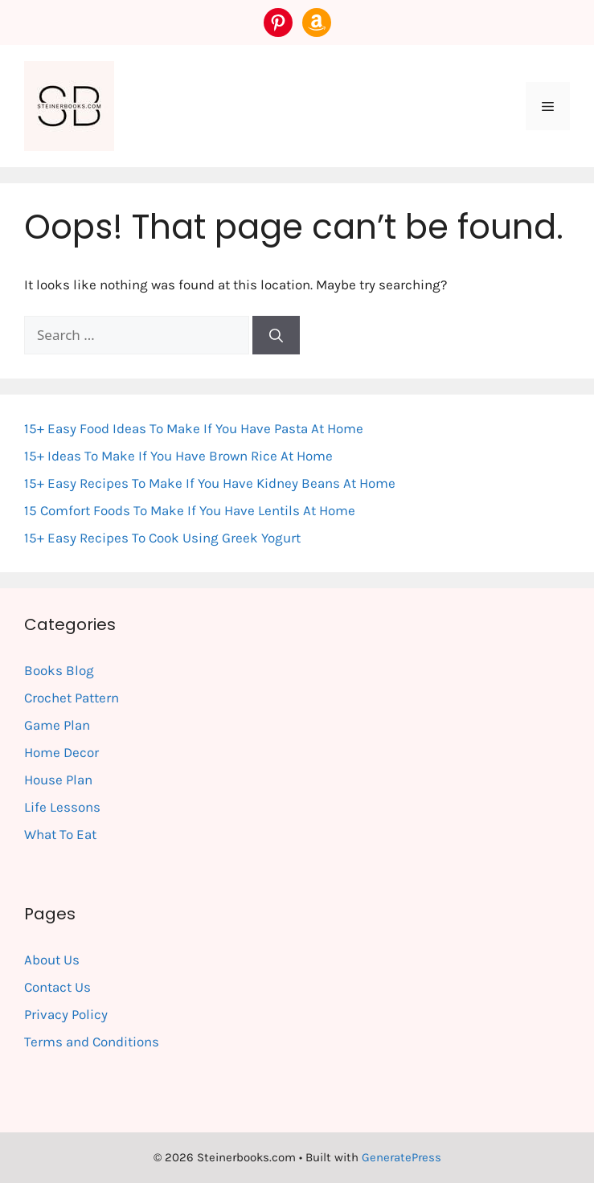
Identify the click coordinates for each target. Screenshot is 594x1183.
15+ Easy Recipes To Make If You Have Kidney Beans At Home (209, 483)
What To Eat (60, 834)
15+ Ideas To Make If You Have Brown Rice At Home (178, 456)
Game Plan (57, 725)
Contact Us (57, 987)
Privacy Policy (66, 1014)
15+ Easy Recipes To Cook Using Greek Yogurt (162, 538)
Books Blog (59, 670)
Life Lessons (62, 807)
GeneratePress (401, 1157)
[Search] (276, 335)
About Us (52, 960)
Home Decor (61, 752)
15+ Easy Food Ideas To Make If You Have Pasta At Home (193, 428)
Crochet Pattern (71, 698)
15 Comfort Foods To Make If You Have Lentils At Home (189, 510)
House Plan (58, 780)
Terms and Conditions (91, 1042)
